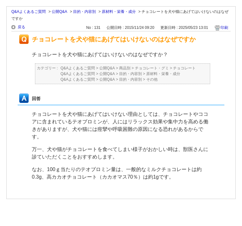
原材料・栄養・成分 (119, 11)
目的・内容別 (84, 11)
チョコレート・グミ (152, 68)
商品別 (124, 68)
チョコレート (184, 68)
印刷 (224, 27)
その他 (152, 79)
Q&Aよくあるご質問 (28, 11)
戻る (21, 27)
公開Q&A (59, 11)
